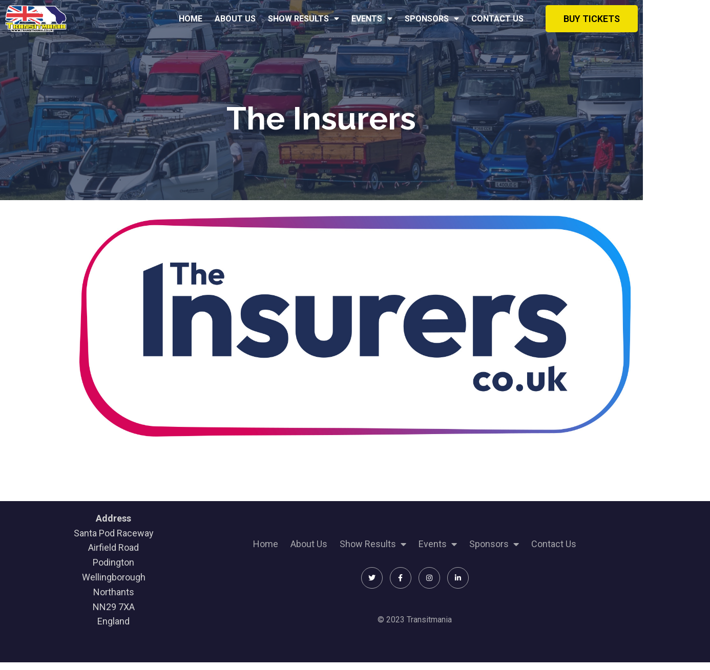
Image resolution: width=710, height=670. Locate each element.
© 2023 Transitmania (405, 625)
